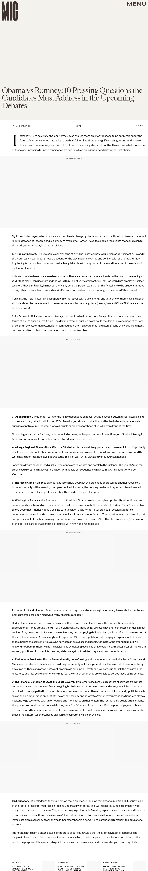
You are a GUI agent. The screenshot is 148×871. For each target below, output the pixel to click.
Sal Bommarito (23, 126)
